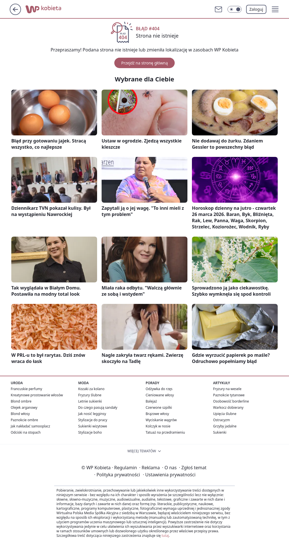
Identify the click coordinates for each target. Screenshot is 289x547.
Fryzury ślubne (89, 395)
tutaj (165, 535)
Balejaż (151, 401)
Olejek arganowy (24, 407)
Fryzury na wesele (227, 388)
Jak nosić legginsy (92, 413)
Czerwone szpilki (159, 407)
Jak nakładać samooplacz (30, 426)
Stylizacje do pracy (92, 420)
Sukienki (219, 432)
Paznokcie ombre (24, 420)
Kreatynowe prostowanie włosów (37, 395)
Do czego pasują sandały (97, 407)
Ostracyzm (221, 420)
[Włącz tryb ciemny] (234, 9)
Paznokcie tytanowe (229, 395)
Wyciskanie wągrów (161, 420)
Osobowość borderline (231, 401)
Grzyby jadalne (225, 426)
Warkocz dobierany (228, 407)
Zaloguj (256, 9)
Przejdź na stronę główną (144, 63)
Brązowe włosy (157, 413)
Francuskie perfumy (26, 388)
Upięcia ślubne (225, 413)
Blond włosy (20, 413)
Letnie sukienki (90, 401)
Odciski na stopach (26, 432)
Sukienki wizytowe (92, 426)
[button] (275, 9)
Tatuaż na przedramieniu (165, 432)
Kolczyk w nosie (158, 426)
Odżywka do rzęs (159, 388)
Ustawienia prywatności (169, 475)
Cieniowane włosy (160, 395)
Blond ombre (21, 401)
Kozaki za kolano (91, 388)
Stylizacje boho (90, 432)
